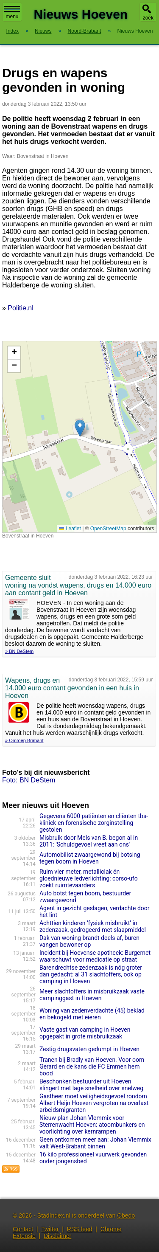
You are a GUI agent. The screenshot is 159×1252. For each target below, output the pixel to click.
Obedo (126, 1215)
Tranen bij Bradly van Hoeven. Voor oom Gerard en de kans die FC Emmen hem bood (91, 1066)
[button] (80, 428)
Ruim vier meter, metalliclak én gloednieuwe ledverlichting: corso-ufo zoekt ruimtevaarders (88, 878)
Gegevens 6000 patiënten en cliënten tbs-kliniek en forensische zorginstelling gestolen (93, 823)
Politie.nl (20, 308)
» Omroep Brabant (24, 740)
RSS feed (79, 1229)
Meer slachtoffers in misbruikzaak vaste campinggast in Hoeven (92, 995)
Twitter (50, 1229)
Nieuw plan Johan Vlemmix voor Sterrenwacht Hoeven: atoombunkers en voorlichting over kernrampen (92, 1124)
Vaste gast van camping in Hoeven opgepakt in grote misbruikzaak (84, 1033)
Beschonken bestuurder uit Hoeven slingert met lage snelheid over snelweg (91, 1085)
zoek (148, 18)
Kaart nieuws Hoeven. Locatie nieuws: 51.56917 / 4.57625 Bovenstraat (78, 437)
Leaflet (70, 529)
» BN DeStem (19, 651)
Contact (23, 1229)
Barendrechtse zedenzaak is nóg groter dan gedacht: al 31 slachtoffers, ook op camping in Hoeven (90, 974)
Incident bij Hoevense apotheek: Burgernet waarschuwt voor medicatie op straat (95, 956)
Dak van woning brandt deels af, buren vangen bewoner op (89, 941)
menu (12, 13)
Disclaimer (57, 1235)
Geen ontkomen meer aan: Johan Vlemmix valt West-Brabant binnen (95, 1143)
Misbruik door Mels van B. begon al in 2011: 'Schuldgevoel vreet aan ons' (88, 841)
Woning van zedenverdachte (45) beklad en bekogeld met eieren (92, 1014)
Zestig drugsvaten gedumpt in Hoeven (89, 1049)
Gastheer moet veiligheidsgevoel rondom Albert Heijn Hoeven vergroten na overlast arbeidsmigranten (94, 1103)
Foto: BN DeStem (28, 780)
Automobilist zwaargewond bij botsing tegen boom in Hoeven (89, 858)
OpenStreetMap (108, 529)
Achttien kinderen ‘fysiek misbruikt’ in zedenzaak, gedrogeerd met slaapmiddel (92, 926)
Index (12, 31)
